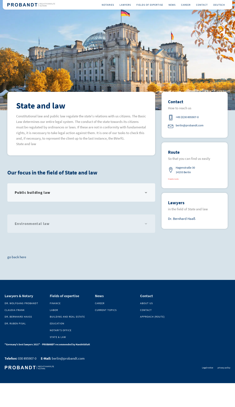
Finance (55, 303)
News (172, 4)
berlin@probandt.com (68, 358)
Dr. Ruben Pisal (15, 323)
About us (146, 303)
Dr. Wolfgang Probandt (21, 303)
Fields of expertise (149, 4)
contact (146, 310)
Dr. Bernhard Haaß (181, 218)
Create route (173, 179)
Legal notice (207, 367)
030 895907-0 (27, 358)
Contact (202, 4)
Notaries (108, 4)
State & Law (58, 337)
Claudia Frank (15, 310)
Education (57, 323)
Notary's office (60, 330)
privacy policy (224, 367)
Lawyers (125, 4)
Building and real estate (67, 316)
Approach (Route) (152, 316)
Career (186, 4)
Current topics (106, 310)
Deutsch (219, 4)
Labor (54, 310)
